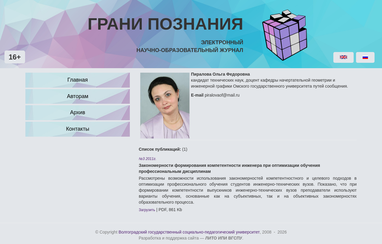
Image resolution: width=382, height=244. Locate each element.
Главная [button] (77, 80)
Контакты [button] (77, 129)
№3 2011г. (147, 159)
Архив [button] (77, 112)
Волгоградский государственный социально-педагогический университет (189, 232)
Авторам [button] (77, 96)
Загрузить (147, 210)
